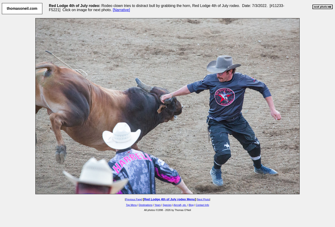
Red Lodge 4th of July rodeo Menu (169, 199)
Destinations (146, 205)
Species (167, 205)
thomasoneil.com (22, 8)
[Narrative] (121, 10)
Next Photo (203, 199)
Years (157, 205)
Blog (191, 205)
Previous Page (133, 199)
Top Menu (131, 205)
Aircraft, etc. (180, 205)
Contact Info (202, 205)
